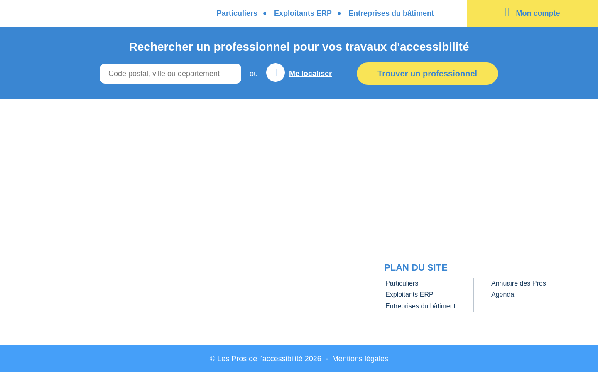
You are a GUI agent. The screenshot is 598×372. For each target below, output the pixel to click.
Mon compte (538, 13)
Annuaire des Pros (518, 283)
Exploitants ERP (303, 13)
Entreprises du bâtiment (391, 13)
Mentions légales (360, 359)
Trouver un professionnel (427, 73)
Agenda (502, 294)
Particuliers (237, 13)
